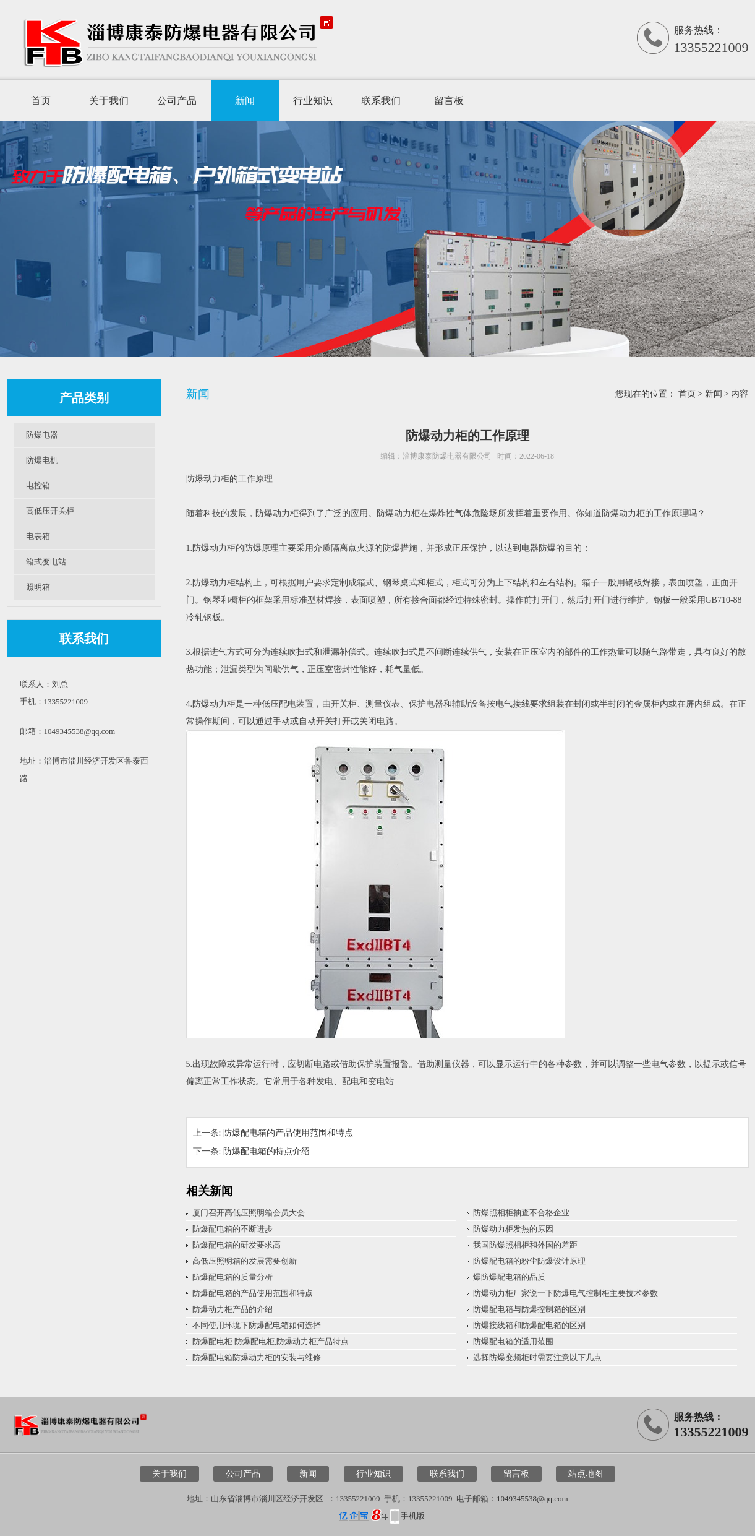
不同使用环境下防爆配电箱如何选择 (256, 1325)
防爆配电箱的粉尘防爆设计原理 (529, 1261)
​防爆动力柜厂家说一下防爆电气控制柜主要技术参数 (565, 1293)
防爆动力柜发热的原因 (513, 1228)
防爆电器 (42, 434)
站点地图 (585, 1473)
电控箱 (38, 485)
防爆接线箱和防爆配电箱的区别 (529, 1325)
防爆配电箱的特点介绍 (266, 1151)
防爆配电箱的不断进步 (232, 1228)
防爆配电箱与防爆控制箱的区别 (529, 1309)
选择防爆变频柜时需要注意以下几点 (537, 1357)
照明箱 (38, 587)
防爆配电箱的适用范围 (513, 1341)
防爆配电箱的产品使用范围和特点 (288, 1132)
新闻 (245, 100)
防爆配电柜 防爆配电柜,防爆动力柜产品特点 (270, 1341)
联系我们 (381, 100)
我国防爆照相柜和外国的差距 (525, 1244)
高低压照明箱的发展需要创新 (244, 1261)
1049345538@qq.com (532, 1498)
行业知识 (313, 100)
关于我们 (109, 100)
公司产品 (177, 100)
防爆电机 (42, 460)
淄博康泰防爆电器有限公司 (447, 456)
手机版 (413, 1516)
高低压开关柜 (50, 511)
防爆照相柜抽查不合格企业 (521, 1212)
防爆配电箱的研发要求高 (236, 1244)
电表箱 (38, 536)
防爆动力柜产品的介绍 (232, 1309)
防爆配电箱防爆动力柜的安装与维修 (256, 1357)
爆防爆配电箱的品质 (509, 1277)
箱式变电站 (46, 561)
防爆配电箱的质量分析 (232, 1277)
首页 (41, 100)
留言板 (449, 100)
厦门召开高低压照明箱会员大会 (248, 1212)
